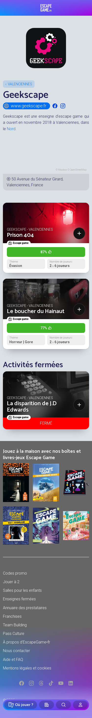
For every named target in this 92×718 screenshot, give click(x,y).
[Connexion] (80, 705)
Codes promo (15, 573)
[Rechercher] (63, 705)
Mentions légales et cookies (27, 668)
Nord (11, 128)
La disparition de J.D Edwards (32, 407)
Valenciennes (20, 84)
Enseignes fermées (19, 599)
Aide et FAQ (13, 659)
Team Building (15, 625)
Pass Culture (13, 633)
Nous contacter (16, 650)
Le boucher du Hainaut (36, 311)
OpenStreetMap (78, 169)
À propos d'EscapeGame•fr (26, 642)
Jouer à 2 (11, 581)
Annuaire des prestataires (25, 607)
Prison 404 (20, 235)
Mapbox (62, 169)
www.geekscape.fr (24, 106)
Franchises (12, 616)
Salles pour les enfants (22, 590)
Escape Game (46, 8)
